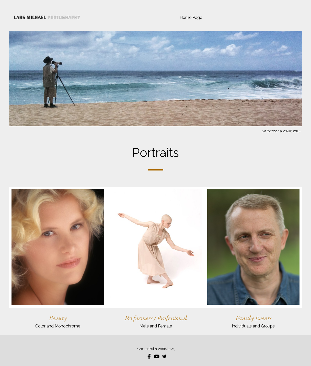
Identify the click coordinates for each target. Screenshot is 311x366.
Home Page (191, 17)
